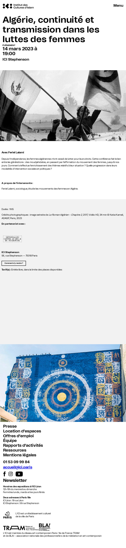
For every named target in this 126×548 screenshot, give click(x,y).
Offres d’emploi (18, 436)
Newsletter (15, 480)
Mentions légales (19, 455)
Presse (10, 426)
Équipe (10, 441)
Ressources (14, 450)
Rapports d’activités (23, 445)
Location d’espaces (22, 431)
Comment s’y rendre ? (14, 263)
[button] (63, 312)
